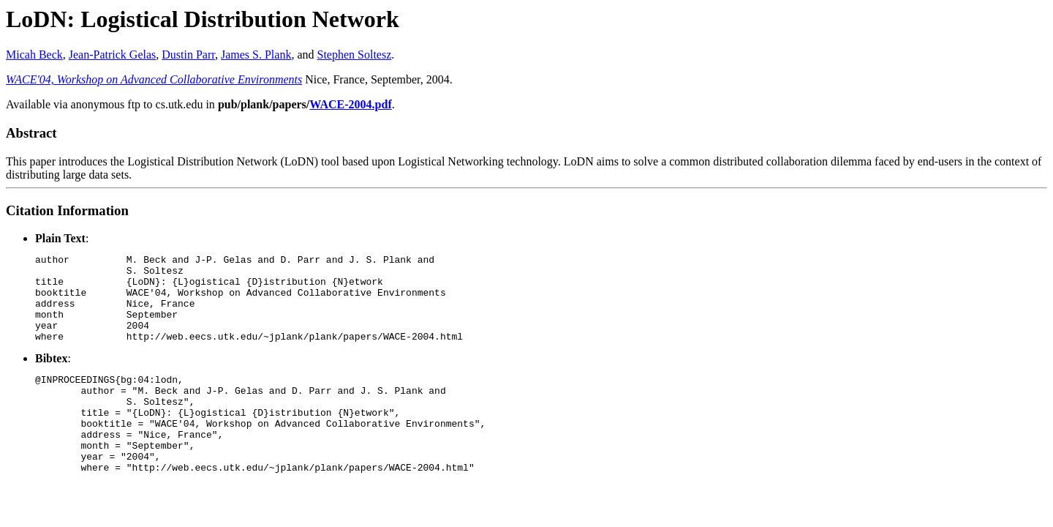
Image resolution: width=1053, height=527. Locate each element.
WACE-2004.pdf (350, 104)
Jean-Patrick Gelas (112, 54)
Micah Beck (34, 54)
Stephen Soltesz (354, 54)
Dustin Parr (188, 54)
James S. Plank (256, 54)
